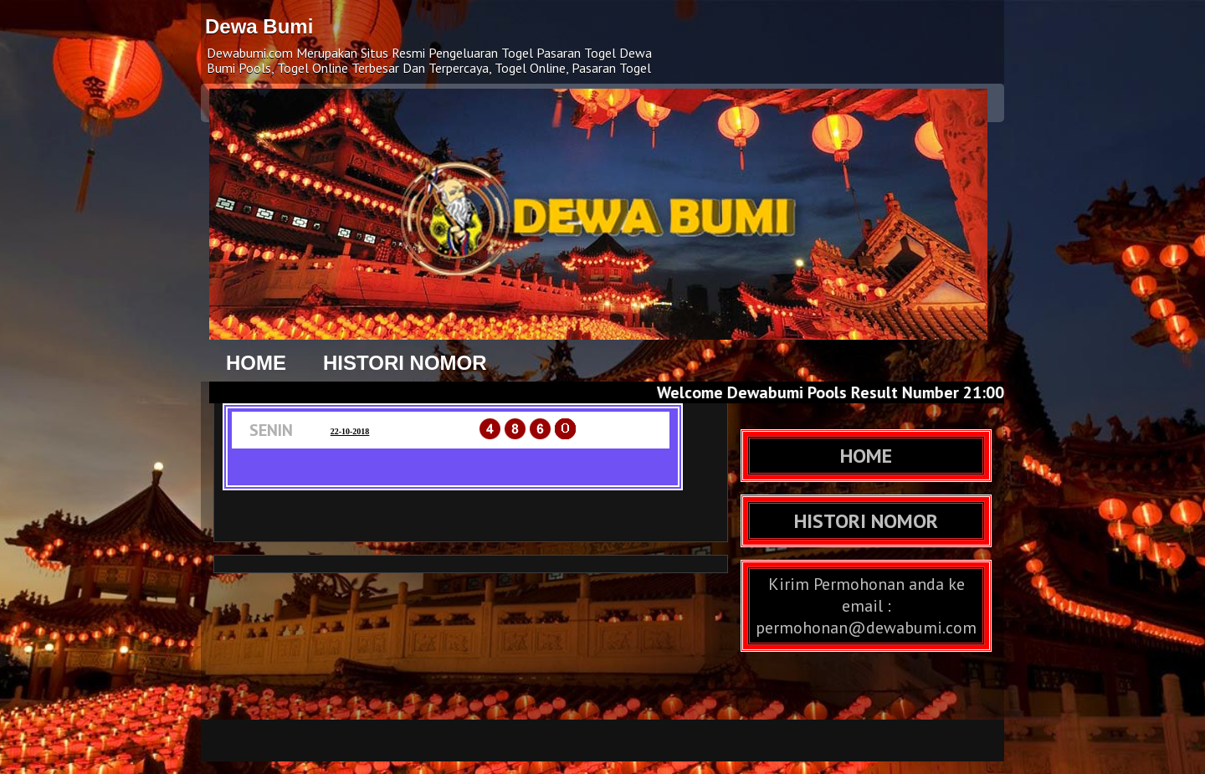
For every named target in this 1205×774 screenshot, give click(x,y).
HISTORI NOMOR (405, 362)
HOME (256, 362)
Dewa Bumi (259, 26)
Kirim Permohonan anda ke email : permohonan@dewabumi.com (866, 605)
